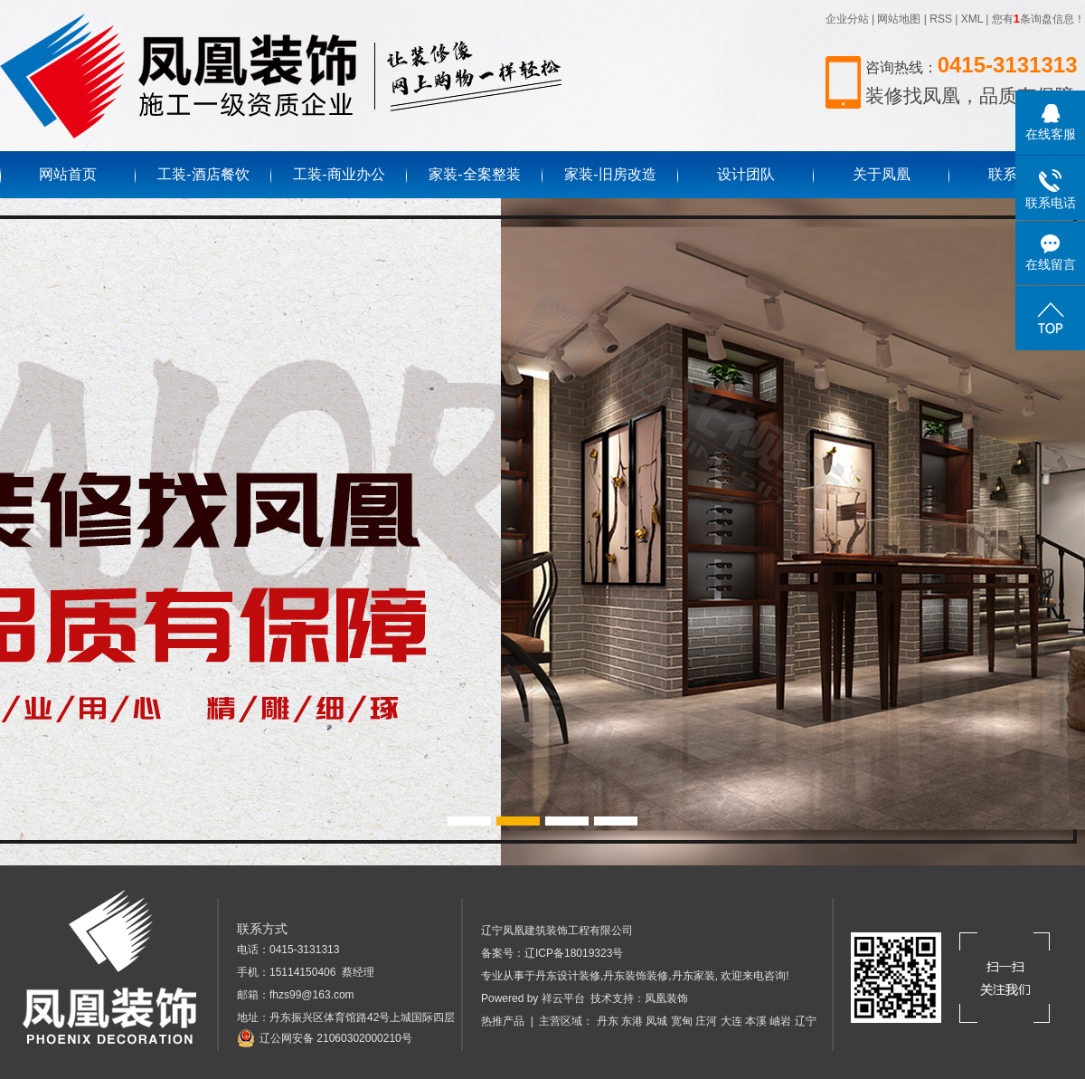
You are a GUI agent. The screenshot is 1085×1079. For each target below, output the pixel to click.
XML (972, 19)
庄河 (706, 1021)
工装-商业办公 (338, 174)
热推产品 (502, 1021)
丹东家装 (693, 975)
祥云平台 (563, 998)
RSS (940, 19)
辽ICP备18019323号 (573, 953)
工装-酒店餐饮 (203, 174)
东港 (632, 1021)
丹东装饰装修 (635, 975)
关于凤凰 (881, 174)
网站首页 (68, 174)
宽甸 (682, 1021)
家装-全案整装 (474, 174)
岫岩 (780, 1021)
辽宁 (805, 1021)
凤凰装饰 (666, 998)
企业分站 (847, 19)
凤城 (656, 1021)
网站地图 (898, 19)
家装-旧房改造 (610, 174)
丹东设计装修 (567, 975)
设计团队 (746, 174)
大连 (731, 1021)
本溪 (756, 1021)
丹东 (607, 1021)
